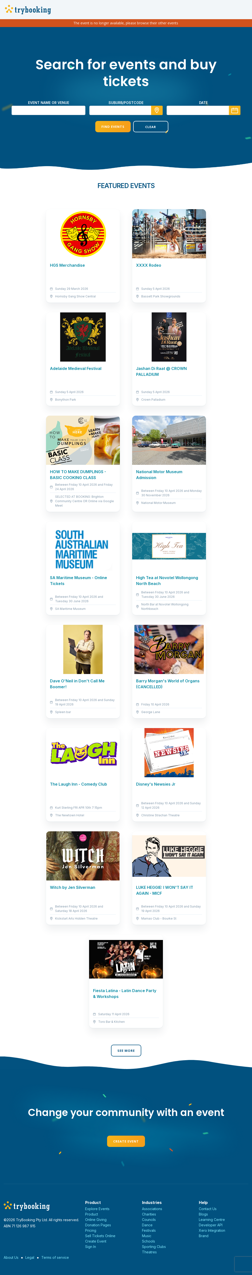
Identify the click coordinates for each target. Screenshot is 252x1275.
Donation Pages (98, 1225)
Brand (203, 1236)
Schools (148, 1241)
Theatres (149, 1252)
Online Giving (96, 1219)
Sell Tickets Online (100, 1236)
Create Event (126, 1141)
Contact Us (208, 1209)
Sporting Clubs (154, 1247)
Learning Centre (212, 1219)
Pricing (90, 1230)
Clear (145, 127)
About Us (11, 1257)
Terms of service (55, 1257)
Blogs (203, 1214)
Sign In (90, 1247)
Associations (152, 1209)
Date (203, 103)
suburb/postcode (126, 103)
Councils (149, 1219)
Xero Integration (212, 1230)
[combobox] (126, 110)
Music (146, 1236)
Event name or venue (48, 103)
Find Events (107, 126)
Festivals (149, 1230)
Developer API (210, 1225)
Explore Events (97, 1209)
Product (91, 1214)
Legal (29, 1257)
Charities (149, 1214)
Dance (147, 1225)
